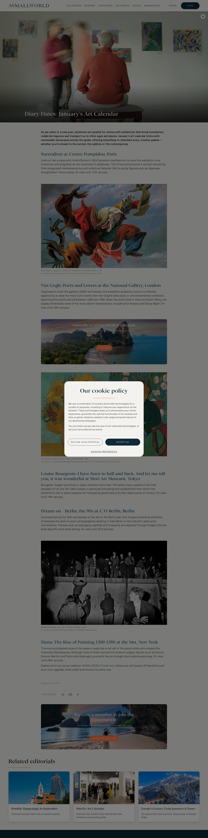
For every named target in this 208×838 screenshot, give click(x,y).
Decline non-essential (85, 442)
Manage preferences (104, 451)
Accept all (122, 442)
